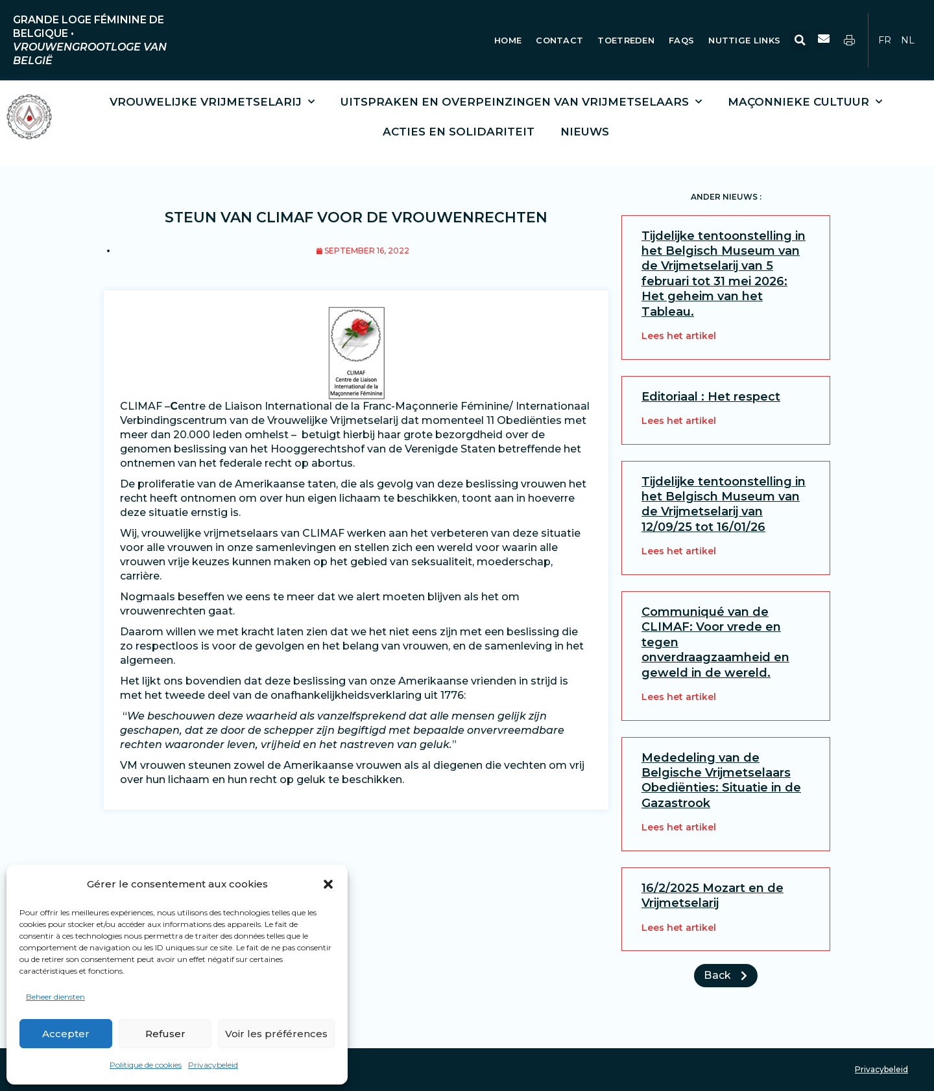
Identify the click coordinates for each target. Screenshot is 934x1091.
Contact (559, 40)
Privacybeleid (213, 1065)
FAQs (681, 40)
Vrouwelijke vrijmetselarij (212, 101)
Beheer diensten (55, 997)
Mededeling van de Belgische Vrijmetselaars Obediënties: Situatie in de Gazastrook (721, 780)
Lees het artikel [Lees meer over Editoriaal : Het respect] (678, 421)
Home (507, 40)
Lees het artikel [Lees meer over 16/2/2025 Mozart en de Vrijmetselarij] (678, 927)
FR (884, 40)
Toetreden (625, 40)
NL (908, 40)
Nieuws (584, 131)
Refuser (165, 1033)
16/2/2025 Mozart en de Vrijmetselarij (712, 895)
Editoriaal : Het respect (710, 397)
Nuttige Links (745, 40)
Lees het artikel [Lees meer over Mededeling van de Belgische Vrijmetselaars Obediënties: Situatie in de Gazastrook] (678, 827)
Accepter (66, 1033)
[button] (328, 884)
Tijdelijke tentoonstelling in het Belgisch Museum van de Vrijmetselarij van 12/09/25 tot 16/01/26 (723, 504)
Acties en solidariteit (458, 131)
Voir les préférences (276, 1033)
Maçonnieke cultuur (805, 101)
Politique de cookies (146, 1065)
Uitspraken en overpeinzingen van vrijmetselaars (521, 101)
